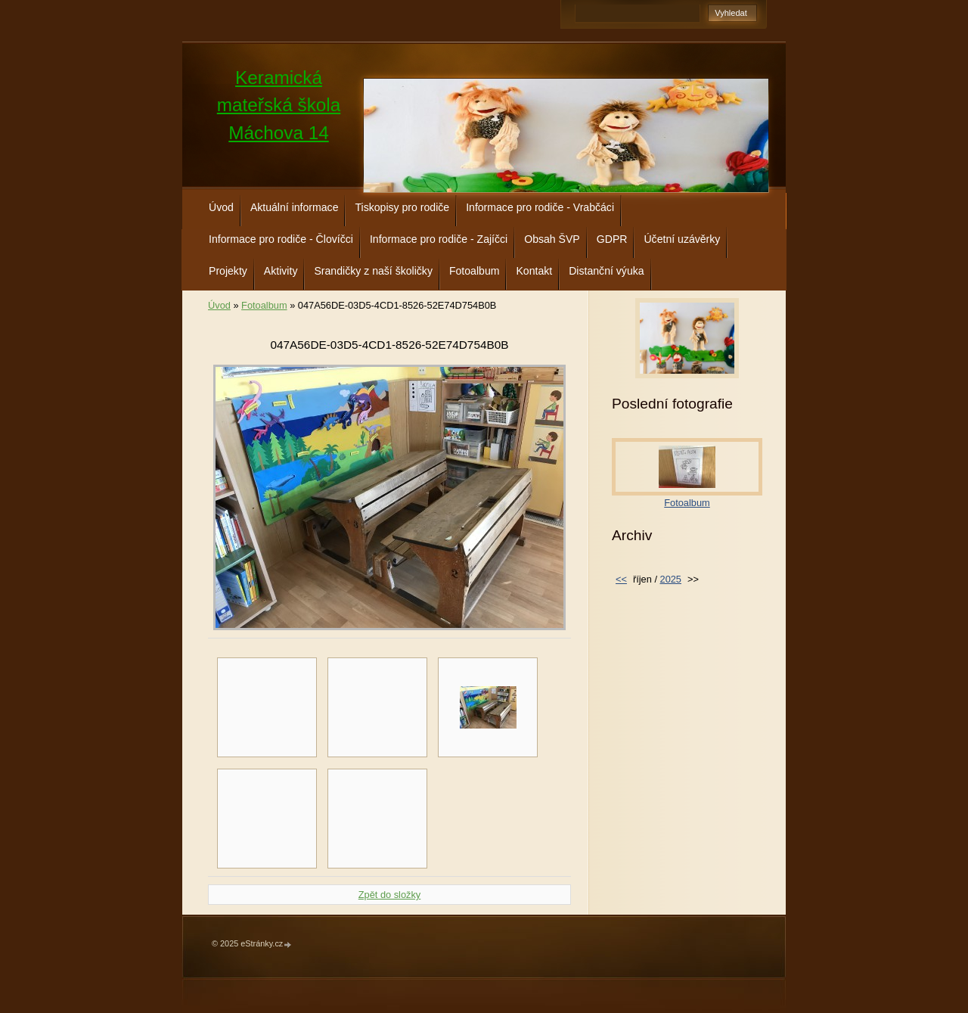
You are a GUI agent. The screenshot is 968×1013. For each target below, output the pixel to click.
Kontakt (534, 271)
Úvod (221, 207)
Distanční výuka (606, 271)
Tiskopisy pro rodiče (402, 207)
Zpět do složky (389, 894)
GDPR (612, 239)
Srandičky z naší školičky (373, 271)
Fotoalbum (474, 271)
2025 (670, 579)
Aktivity (281, 271)
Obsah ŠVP (552, 239)
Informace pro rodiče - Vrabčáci (540, 207)
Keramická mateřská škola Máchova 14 (279, 105)
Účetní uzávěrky (682, 239)
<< (621, 579)
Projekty (228, 271)
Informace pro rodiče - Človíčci (281, 239)
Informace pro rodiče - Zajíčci (438, 239)
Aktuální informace (294, 207)
